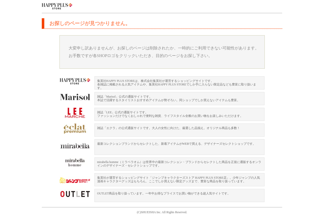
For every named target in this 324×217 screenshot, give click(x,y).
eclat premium (75, 128)
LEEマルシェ (75, 113)
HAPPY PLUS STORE (75, 81)
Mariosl (75, 97)
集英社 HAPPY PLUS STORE (57, 6)
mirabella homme (75, 162)
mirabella (75, 147)
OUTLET (75, 194)
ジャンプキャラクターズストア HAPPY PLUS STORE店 (75, 181)
